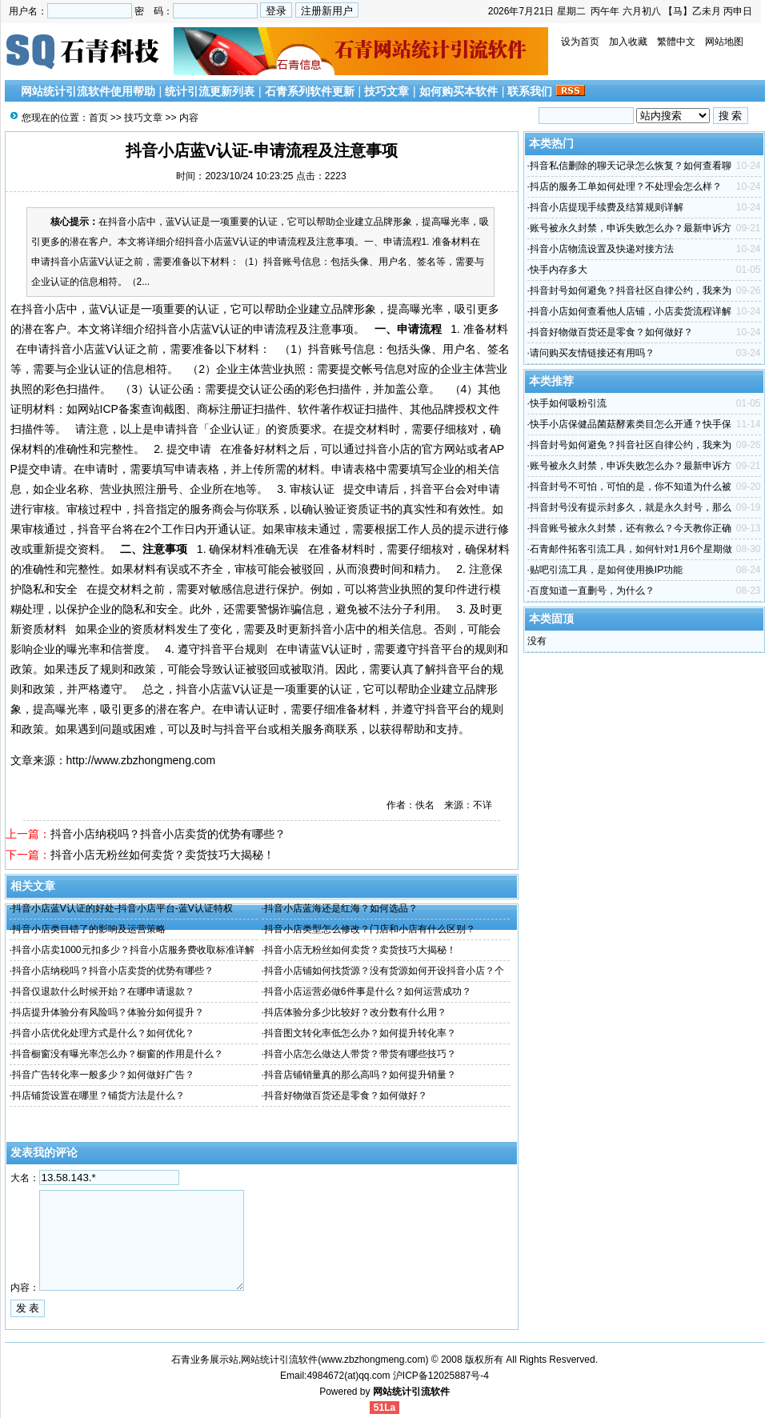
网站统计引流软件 (411, 1391)
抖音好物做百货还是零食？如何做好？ (345, 1095)
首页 (98, 117)
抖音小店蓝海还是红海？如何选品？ (341, 908)
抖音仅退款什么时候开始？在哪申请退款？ (103, 991)
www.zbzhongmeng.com (373, 1359)
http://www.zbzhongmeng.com (141, 760)
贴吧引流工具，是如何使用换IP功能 (606, 569)
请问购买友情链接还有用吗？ (592, 353)
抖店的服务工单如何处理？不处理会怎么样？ (626, 186)
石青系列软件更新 (309, 91)
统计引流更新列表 (209, 91)
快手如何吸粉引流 (568, 403)
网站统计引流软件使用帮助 (88, 91)
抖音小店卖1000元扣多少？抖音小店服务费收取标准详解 (133, 949)
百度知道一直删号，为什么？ (592, 590)
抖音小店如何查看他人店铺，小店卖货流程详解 (630, 311)
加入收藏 (628, 41)
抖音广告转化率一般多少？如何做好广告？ (103, 1074)
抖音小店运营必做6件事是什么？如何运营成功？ (367, 991)
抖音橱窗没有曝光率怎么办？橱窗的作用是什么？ (117, 1053)
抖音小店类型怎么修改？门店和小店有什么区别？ (369, 929)
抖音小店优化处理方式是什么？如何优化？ (103, 1033)
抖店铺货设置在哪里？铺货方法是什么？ (98, 1095)
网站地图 (724, 41)
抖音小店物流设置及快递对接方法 (602, 248)
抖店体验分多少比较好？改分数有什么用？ (355, 1012)
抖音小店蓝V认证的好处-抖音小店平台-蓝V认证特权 (122, 908)
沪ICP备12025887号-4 (441, 1375)
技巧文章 (386, 91)
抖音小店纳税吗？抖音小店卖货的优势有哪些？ (168, 833)
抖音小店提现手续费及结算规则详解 (606, 207)
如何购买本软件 (458, 91)
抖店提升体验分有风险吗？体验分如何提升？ (108, 1012)
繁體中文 (676, 41)
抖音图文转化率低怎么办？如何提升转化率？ (360, 1033)
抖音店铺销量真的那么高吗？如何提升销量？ (360, 1074)
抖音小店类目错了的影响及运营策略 (89, 929)
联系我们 (529, 91)
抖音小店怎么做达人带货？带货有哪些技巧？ (360, 1053)
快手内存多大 (558, 269)
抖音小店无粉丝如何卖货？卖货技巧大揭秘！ (162, 854)
